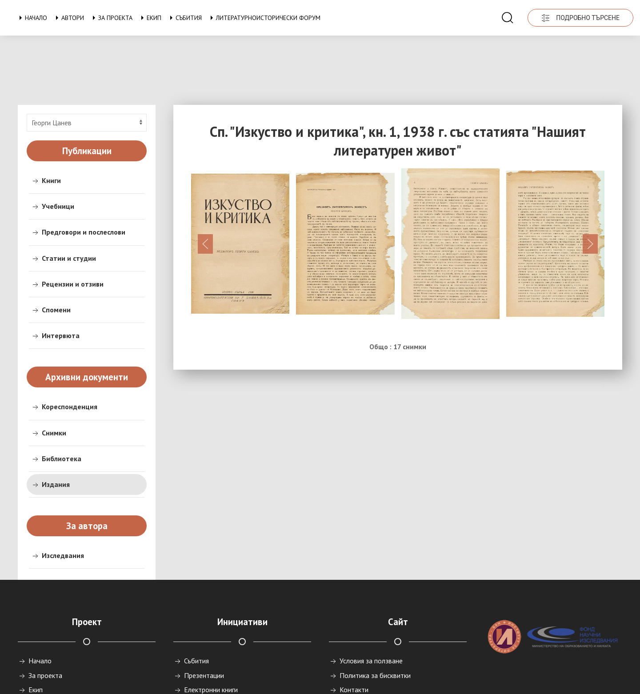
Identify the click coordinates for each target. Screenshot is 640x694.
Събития (184, 17)
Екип (149, 17)
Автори (68, 17)
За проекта (110, 17)
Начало (31, 17)
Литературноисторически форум (263, 17)
